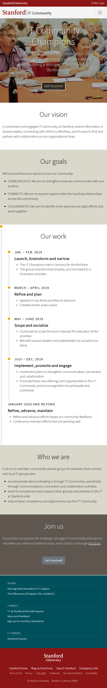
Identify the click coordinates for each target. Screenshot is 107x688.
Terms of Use (15, 673)
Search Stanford (66, 668)
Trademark (54, 673)
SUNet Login (98, 3)
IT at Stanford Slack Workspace (25, 611)
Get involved (53, 86)
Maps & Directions (42, 668)
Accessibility (92, 673)
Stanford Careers (17, 639)
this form (94, 543)
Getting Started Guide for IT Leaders (28, 589)
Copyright (41, 673)
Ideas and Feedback (18, 616)
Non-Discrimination (72, 673)
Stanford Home (18, 668)
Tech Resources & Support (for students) (30, 594)
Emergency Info (88, 668)
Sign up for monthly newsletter (25, 621)
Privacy (29, 673)
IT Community (27, 13)
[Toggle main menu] (100, 12)
